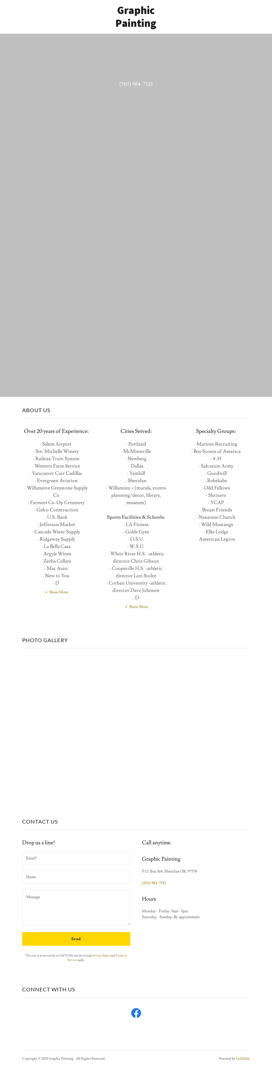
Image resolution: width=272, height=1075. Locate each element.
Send (76, 938)
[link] (136, 25)
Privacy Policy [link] (101, 955)
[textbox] (76, 858)
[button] (56, 592)
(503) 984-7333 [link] (136, 84)
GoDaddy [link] (243, 1058)
